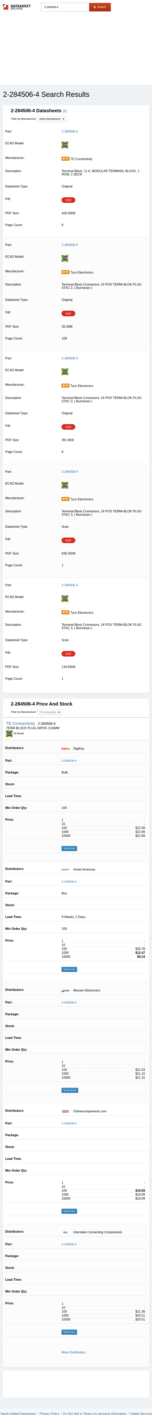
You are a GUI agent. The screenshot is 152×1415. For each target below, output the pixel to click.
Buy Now (69, 848)
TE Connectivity (21, 723)
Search (99, 6)
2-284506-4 (69, 760)
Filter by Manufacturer (23, 118)
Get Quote (69, 1090)
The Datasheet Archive (17, 7)
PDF (68, 200)
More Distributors (74, 1352)
